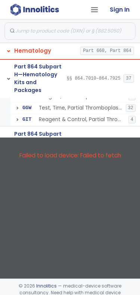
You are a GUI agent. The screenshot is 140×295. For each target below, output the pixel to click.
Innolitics (46, 286)
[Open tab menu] (94, 9)
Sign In (120, 9)
